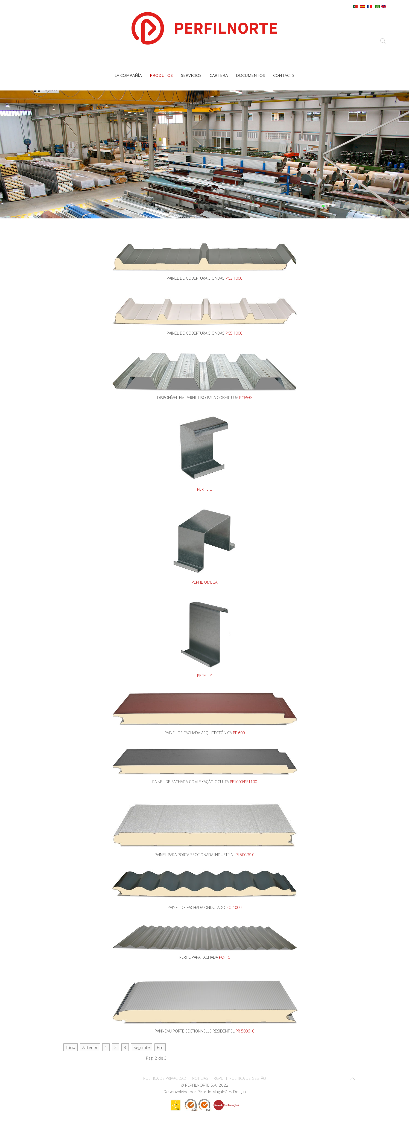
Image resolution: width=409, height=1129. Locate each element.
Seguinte (141, 1047)
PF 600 (239, 732)
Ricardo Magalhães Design (221, 1091)
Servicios (191, 75)
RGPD (219, 1078)
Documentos (250, 75)
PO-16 (224, 957)
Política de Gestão (247, 1078)
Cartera (219, 75)
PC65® (245, 397)
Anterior (90, 1047)
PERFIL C (204, 489)
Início (70, 1047)
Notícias (200, 1078)
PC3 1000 (234, 278)
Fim (160, 1047)
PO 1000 (233, 907)
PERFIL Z (204, 675)
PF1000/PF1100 (243, 781)
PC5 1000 (234, 333)
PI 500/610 (245, 854)
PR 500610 (245, 1031)
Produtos (161, 75)
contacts (283, 75)
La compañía (128, 75)
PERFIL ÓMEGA (204, 582)
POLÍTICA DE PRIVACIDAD (164, 1078)
